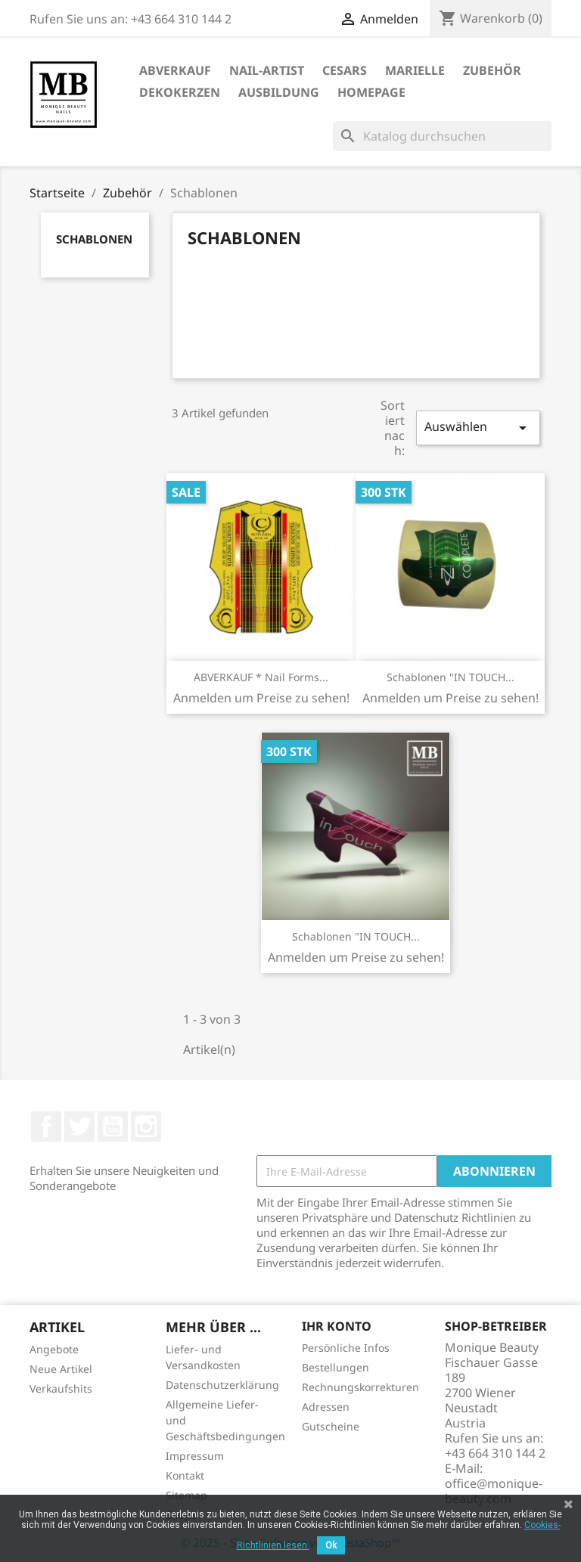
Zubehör (492, 70)
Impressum (195, 1456)
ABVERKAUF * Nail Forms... (261, 677)
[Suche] (442, 136)
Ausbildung (278, 92)
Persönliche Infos (346, 1347)
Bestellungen (335, 1367)
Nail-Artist (266, 70)
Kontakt (185, 1475)
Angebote (54, 1349)
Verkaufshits (61, 1388)
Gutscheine (330, 1426)
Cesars (344, 70)
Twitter (79, 1126)
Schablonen (94, 238)
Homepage (371, 92)
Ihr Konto (336, 1326)
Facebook (46, 1126)
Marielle (415, 70)
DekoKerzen (179, 92)
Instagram (146, 1126)
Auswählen (478, 427)
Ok (331, 1545)
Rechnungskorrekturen (360, 1387)
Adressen (326, 1406)
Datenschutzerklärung (222, 1385)
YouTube (113, 1126)
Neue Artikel (61, 1369)
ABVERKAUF (175, 70)
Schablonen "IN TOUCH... (450, 677)
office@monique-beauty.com (493, 1491)
